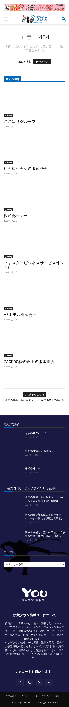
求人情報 (8, 115)
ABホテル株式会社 (20, 314)
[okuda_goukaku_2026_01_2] (34, 12)
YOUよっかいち (30, 696)
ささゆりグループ (20, 121)
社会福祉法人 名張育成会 (25, 168)
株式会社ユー (15, 216)
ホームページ (42, 62)
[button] (6, 19)
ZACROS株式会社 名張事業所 (29, 362)
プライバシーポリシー (53, 696)
